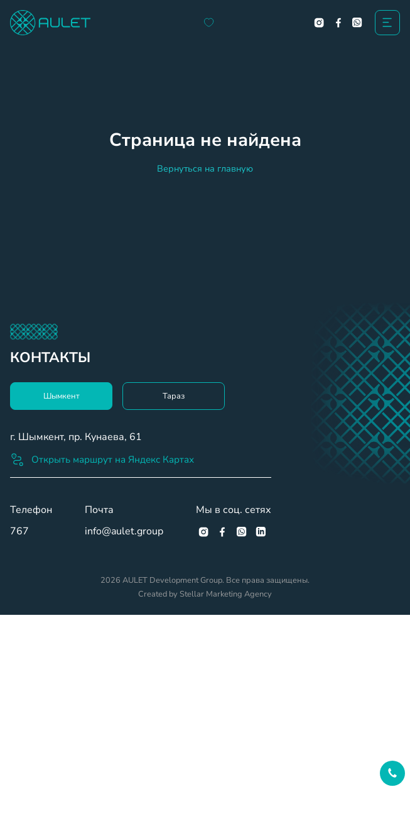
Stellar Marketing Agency (226, 594)
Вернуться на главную (205, 168)
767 (19, 531)
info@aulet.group (124, 531)
